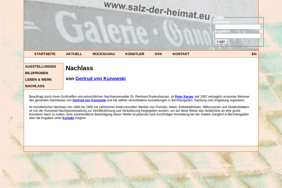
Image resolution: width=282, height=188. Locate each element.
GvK (158, 54)
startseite (45, 54)
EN (254, 54)
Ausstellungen (40, 66)
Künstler (135, 54)
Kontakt (181, 54)
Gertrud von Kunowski (101, 78)
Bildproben (36, 73)
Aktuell (74, 54)
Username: (223, 22)
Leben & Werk (38, 79)
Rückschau (104, 54)
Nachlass (35, 86)
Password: (223, 31)
